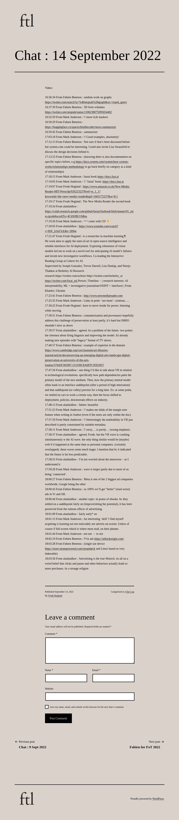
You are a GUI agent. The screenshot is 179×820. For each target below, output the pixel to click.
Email (96, 670)
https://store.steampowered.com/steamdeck (70, 548)
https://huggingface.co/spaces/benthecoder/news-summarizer (80, 127)
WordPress (158, 798)
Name (49, 670)
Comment (51, 633)
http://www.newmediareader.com (103, 295)
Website (49, 688)
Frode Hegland (55, 595)
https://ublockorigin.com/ (109, 538)
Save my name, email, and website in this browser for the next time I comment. (87, 707)
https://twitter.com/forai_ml (61, 280)
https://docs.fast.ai (108, 176)
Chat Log (129, 591)
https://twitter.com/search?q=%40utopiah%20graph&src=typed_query (86, 102)
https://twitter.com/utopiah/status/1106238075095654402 (78, 112)
